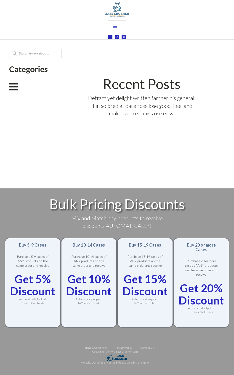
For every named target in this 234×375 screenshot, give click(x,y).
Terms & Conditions (95, 346)
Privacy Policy (124, 346)
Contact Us (147, 346)
